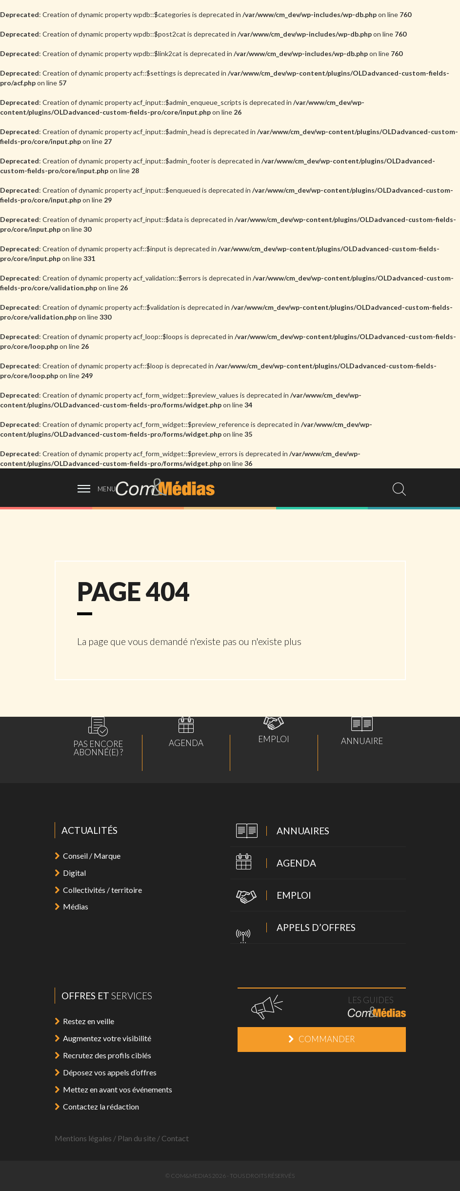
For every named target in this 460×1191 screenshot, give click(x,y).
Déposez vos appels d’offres (106, 1072)
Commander (321, 1039)
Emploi (273, 730)
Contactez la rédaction (97, 1106)
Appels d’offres (293, 928)
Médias (71, 906)
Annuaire (362, 731)
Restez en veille (84, 1021)
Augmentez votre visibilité (103, 1038)
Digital (70, 872)
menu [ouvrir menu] (107, 489)
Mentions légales (83, 1138)
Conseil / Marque (87, 855)
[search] (399, 489)
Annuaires (279, 831)
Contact (175, 1138)
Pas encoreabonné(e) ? (98, 736)
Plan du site (137, 1138)
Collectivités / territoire (98, 889)
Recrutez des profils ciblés (103, 1055)
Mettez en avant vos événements (113, 1089)
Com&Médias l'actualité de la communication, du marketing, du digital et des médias (172, 487)
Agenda (186, 732)
